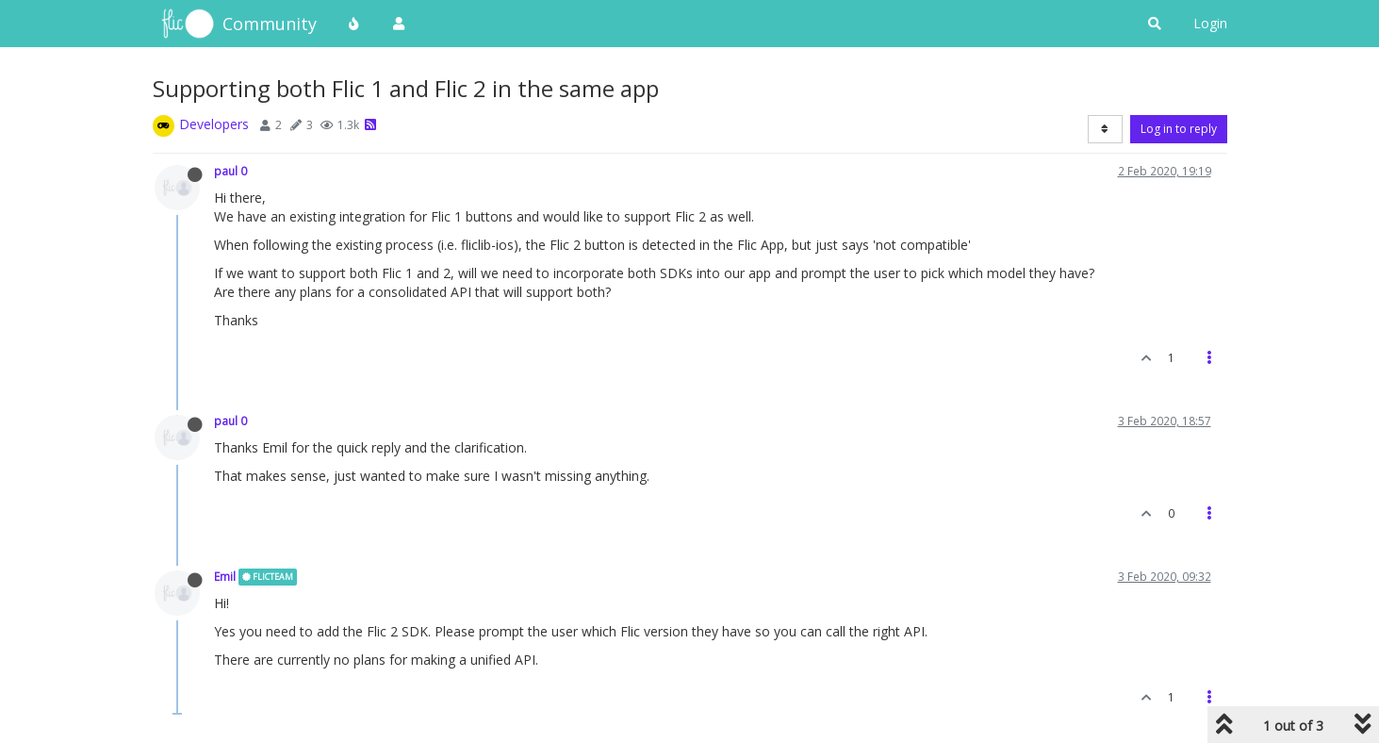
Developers (214, 124)
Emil (225, 576)
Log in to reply (1179, 129)
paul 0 (230, 170)
